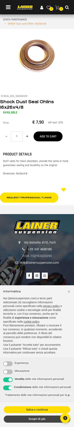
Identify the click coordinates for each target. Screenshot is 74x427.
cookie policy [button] (31, 321)
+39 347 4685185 (40, 249)
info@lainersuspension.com (39, 262)
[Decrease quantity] (6, 136)
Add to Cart (48, 136)
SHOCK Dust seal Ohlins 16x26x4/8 (27, 24)
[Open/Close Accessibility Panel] (65, 418)
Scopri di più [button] (37, 418)
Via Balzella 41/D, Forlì (40, 242)
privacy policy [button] (51, 306)
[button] (37, 55)
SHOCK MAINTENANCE (15, 19)
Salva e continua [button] (37, 409)
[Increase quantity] (27, 136)
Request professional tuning (29, 197)
